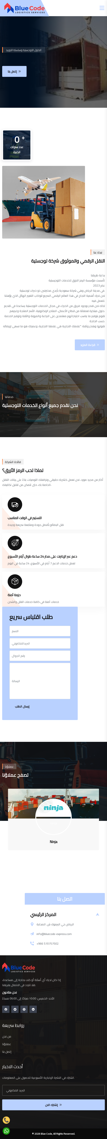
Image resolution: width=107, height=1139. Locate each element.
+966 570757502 (48, 943)
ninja (53, 823)
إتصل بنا (6, 1051)
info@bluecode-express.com (54, 934)
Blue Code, (47, 1133)
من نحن (6, 1036)
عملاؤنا (6, 1044)
